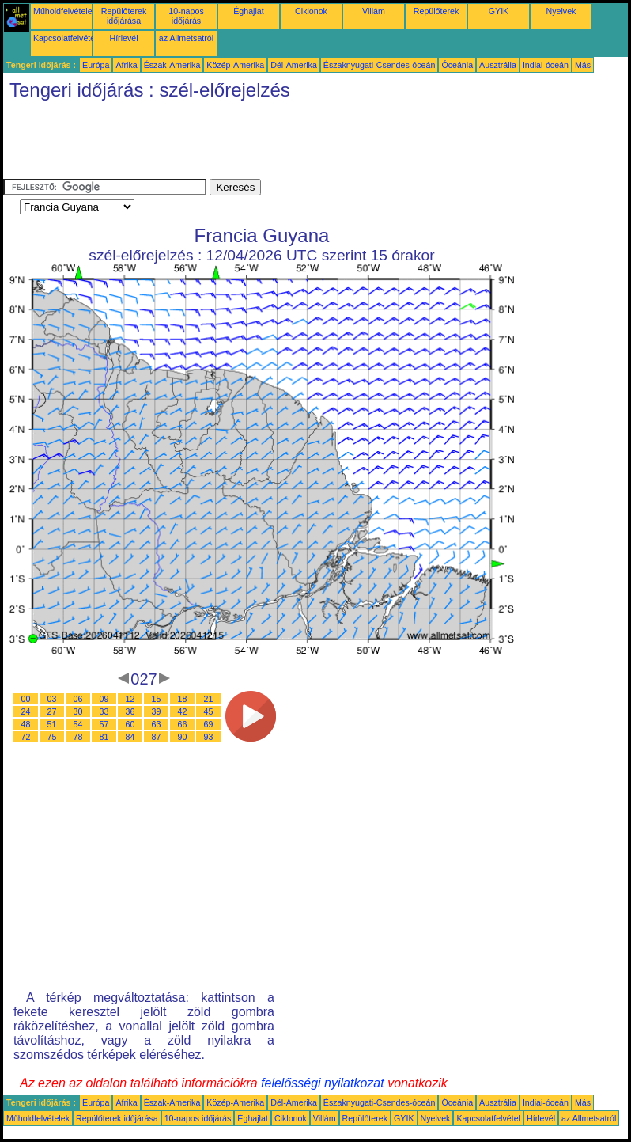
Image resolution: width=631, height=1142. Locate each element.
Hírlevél (123, 38)
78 (78, 737)
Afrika (126, 65)
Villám (373, 11)
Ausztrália (497, 65)
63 (156, 724)
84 (130, 737)
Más (583, 65)
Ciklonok (311, 11)
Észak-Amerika (172, 65)
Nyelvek (561, 11)
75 (52, 737)
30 (78, 711)
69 (208, 724)
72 (26, 737)
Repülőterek (436, 11)
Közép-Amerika (235, 65)
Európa (95, 65)
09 (104, 699)
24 (26, 711)
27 (52, 711)
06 (78, 699)
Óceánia (457, 65)
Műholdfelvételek (64, 11)
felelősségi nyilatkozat (322, 1083)
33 (104, 711)
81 (104, 737)
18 (182, 699)
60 (130, 724)
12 (130, 699)
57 (104, 724)
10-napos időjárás (185, 15)
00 (26, 699)
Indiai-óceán (546, 65)
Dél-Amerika (293, 65)
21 (208, 699)
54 (78, 724)
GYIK (498, 11)
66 (182, 724)
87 (156, 737)
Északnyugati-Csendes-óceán (379, 65)
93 (208, 737)
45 (208, 711)
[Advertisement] (291, 143)
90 (182, 737)
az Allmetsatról (186, 38)
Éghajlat (248, 11)
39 (156, 711)
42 (182, 711)
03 (52, 699)
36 (130, 711)
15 (156, 699)
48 (26, 724)
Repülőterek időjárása (123, 15)
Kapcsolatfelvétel (65, 38)
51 (52, 724)
